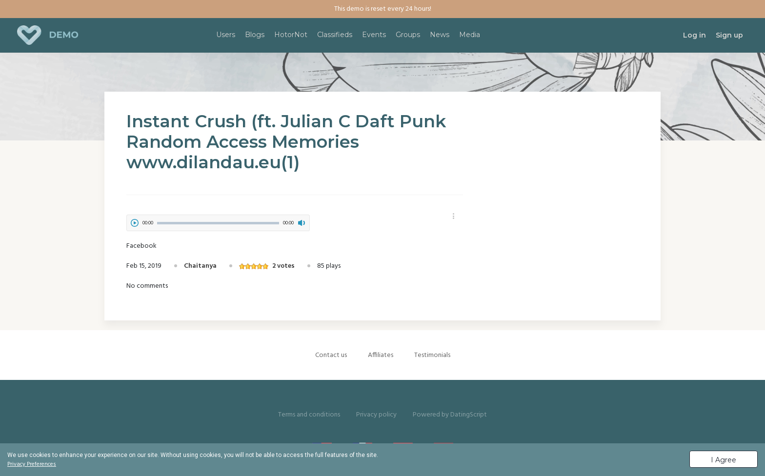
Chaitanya (200, 266)
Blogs (254, 34)
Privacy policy (376, 414)
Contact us (331, 355)
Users (225, 34)
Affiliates (380, 355)
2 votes (283, 266)
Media (469, 34)
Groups (408, 34)
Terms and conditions (309, 414)
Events (374, 34)
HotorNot (290, 34)
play (135, 223)
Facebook (141, 246)
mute (301, 223)
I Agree (723, 460)
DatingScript (468, 414)
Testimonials (432, 355)
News (439, 34)
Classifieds (334, 34)
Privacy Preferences (31, 464)
